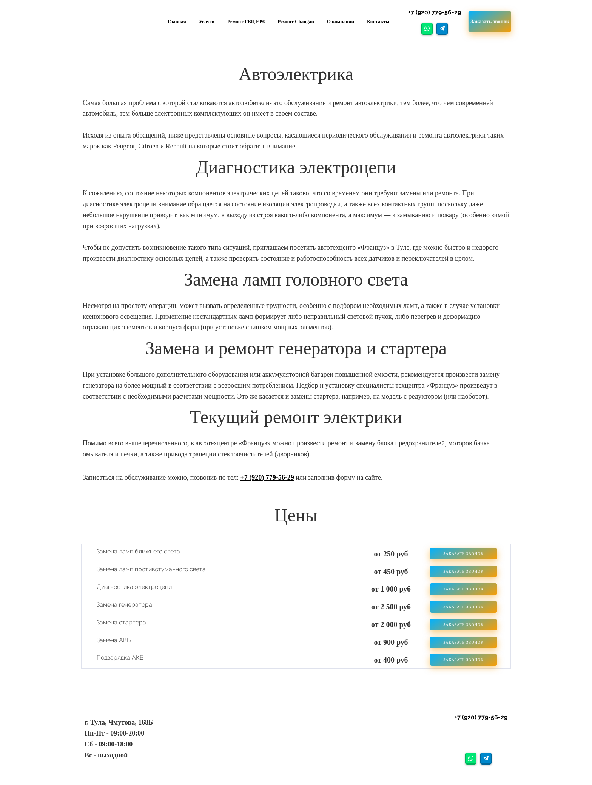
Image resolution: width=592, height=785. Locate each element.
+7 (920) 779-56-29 (267, 477)
